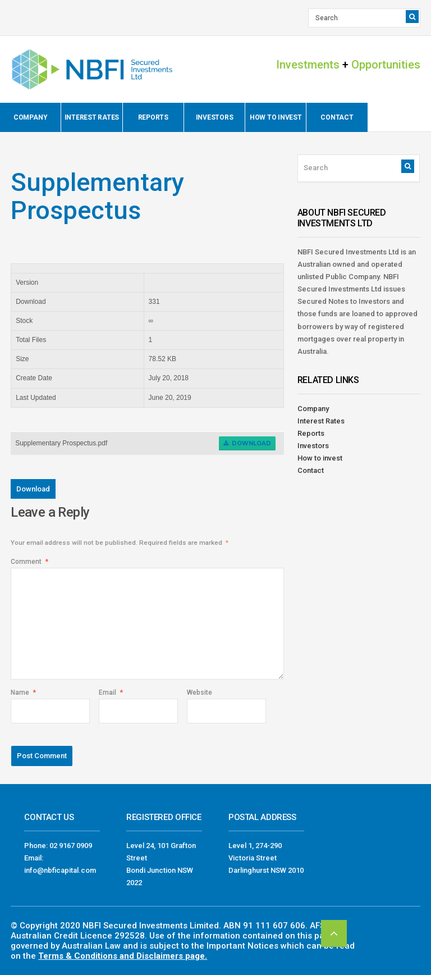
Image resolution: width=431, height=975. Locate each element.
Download (247, 443)
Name (23, 692)
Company (30, 117)
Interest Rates (92, 117)
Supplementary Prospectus (97, 196)
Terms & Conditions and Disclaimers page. (122, 956)
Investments (308, 64)
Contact (336, 117)
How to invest (276, 117)
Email (111, 692)
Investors (214, 117)
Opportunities (385, 64)
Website (199, 692)
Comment (29, 562)
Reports (153, 117)
